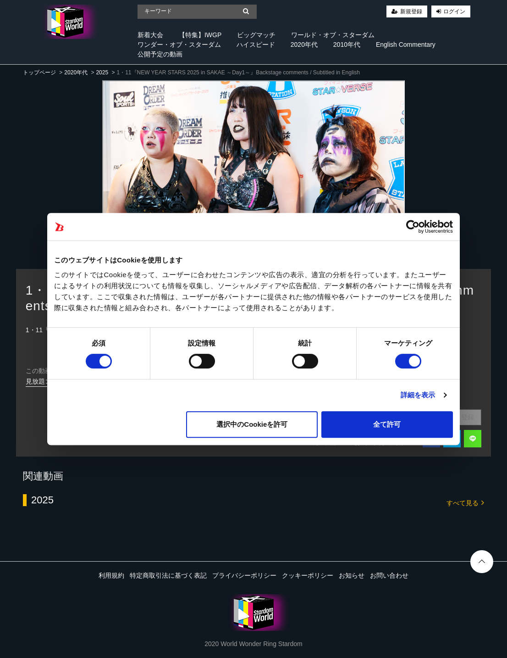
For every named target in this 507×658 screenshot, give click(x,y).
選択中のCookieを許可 (251, 424)
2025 (102, 72)
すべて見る (465, 502)
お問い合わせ (389, 575)
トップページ (39, 72)
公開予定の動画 (160, 54)
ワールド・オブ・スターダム (333, 35)
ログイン (454, 11)
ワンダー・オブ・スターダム (179, 44)
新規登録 (411, 11)
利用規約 (111, 575)
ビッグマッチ (256, 35)
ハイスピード (256, 44)
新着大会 (150, 35)
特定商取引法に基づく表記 (168, 575)
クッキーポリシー (307, 575)
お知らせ (351, 575)
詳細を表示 (418, 395)
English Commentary (405, 44)
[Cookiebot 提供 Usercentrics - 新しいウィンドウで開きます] (413, 227)
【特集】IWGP (200, 35)
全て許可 (387, 424)
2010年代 (346, 44)
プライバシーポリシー (244, 575)
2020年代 (304, 44)
